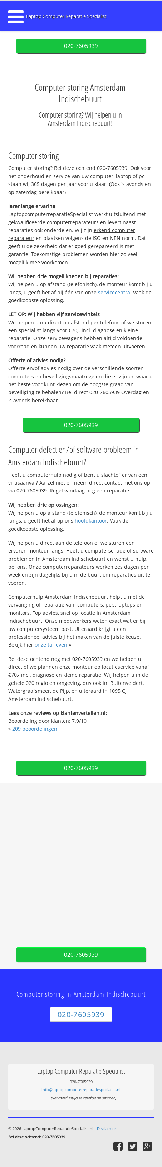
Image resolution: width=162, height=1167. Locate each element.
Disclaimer (106, 1128)
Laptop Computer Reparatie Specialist (66, 16)
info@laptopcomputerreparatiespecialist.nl (81, 1089)
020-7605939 (81, 46)
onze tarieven (51, 644)
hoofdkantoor (91, 520)
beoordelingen (34, 728)
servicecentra (114, 292)
